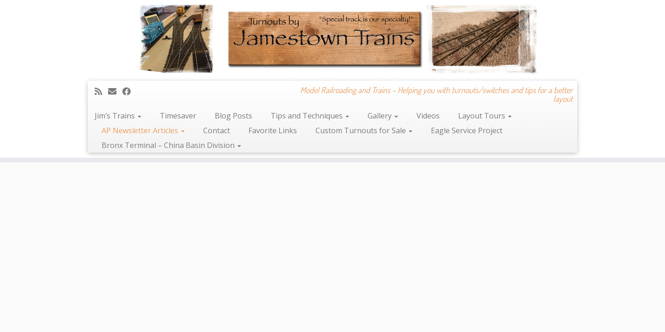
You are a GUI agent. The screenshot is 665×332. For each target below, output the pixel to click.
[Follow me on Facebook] (129, 91)
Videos (428, 116)
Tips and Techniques (310, 116)
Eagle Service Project (466, 130)
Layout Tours (485, 116)
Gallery (383, 116)
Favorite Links (272, 130)
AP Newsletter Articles (143, 130)
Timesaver (178, 116)
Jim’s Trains (118, 116)
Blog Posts (233, 116)
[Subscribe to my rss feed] (101, 91)
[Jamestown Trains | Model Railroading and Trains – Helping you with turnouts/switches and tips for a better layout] (332, 39)
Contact (216, 130)
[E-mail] (115, 91)
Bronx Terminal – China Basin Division (171, 145)
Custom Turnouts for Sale (363, 130)
